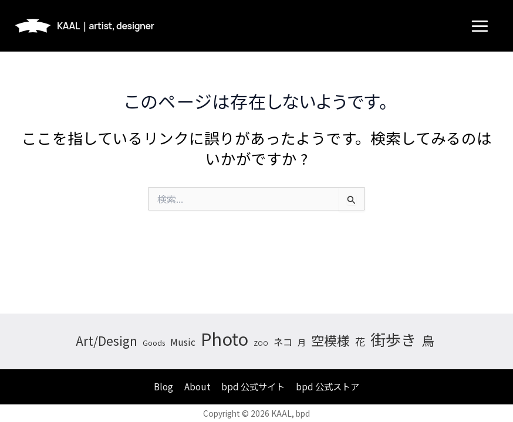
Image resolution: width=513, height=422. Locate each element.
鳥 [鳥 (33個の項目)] (427, 340)
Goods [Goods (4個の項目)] (154, 343)
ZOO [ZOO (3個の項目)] (261, 343)
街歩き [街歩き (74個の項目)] (393, 339)
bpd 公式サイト (253, 386)
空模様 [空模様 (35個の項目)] (330, 340)
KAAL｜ (105, 25)
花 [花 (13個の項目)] (360, 341)
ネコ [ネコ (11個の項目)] (283, 342)
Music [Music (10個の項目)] (182, 342)
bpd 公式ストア (327, 386)
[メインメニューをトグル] (480, 26)
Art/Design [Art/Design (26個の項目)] (106, 340)
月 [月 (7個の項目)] (302, 342)
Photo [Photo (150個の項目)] (224, 338)
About (197, 386)
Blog (163, 386)
